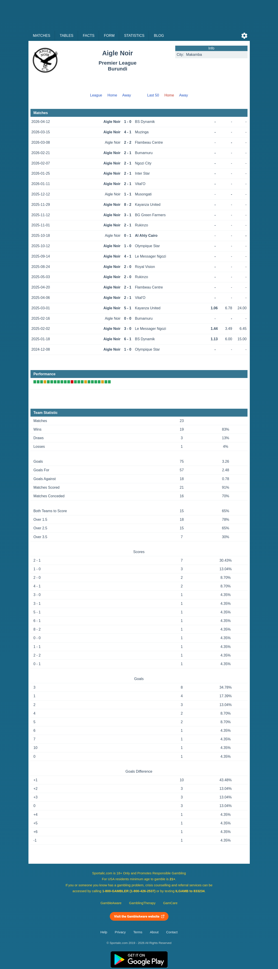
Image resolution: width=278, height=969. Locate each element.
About (154, 932)
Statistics (134, 36)
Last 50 (153, 95)
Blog (159, 36)
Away (126, 95)
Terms (137, 932)
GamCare (170, 903)
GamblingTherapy (142, 903)
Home (112, 95)
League (96, 95)
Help (103, 932)
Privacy (120, 932)
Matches (41, 36)
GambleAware (110, 903)
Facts (89, 36)
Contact (172, 932)
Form (109, 36)
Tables (66, 36)
